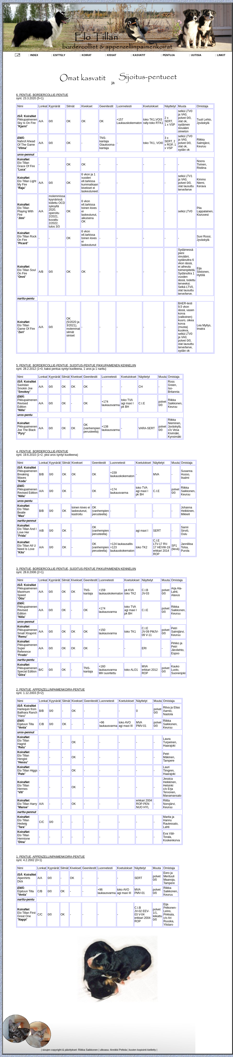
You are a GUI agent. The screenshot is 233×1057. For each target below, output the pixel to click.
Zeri (21, 332)
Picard (22, 243)
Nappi (22, 919)
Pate (21, 774)
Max (21, 516)
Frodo (22, 655)
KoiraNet (30, 116)
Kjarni (22, 126)
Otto (21, 598)
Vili (20, 792)
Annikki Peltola (118, 1049)
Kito (21, 552)
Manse (22, 807)
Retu (21, 747)
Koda (22, 481)
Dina (21, 842)
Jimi (21, 218)
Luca (21, 169)
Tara (21, 827)
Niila (21, 410)
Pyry (21, 433)
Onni (21, 277)
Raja (21, 188)
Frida (21, 535)
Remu (22, 636)
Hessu (22, 762)
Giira (21, 675)
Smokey (23, 391)
